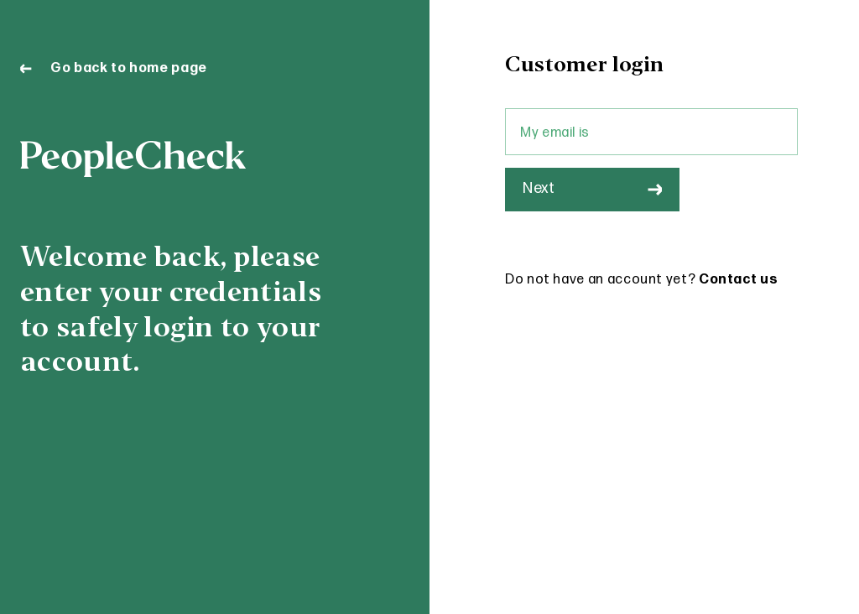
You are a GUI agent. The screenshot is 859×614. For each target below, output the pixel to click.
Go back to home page (113, 68)
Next (592, 188)
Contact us (738, 280)
